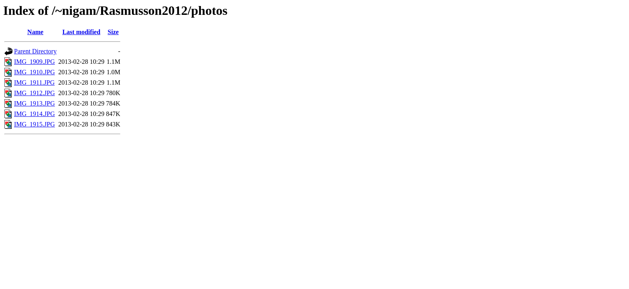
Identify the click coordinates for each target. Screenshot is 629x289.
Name (35, 31)
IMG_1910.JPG (34, 72)
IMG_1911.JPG (34, 82)
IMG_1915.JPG (34, 124)
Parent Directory (35, 51)
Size (113, 31)
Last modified (81, 31)
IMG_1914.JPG (34, 113)
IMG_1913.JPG (34, 103)
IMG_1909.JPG (34, 61)
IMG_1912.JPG (34, 93)
